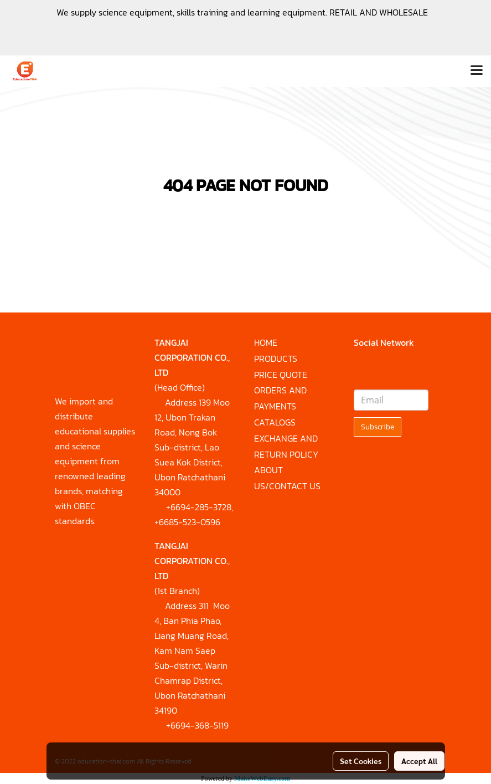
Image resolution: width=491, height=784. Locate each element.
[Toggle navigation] (476, 71)
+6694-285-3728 (198, 507)
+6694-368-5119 (197, 725)
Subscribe (377, 427)
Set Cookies (360, 761)
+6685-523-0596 (187, 522)
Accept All (419, 761)
